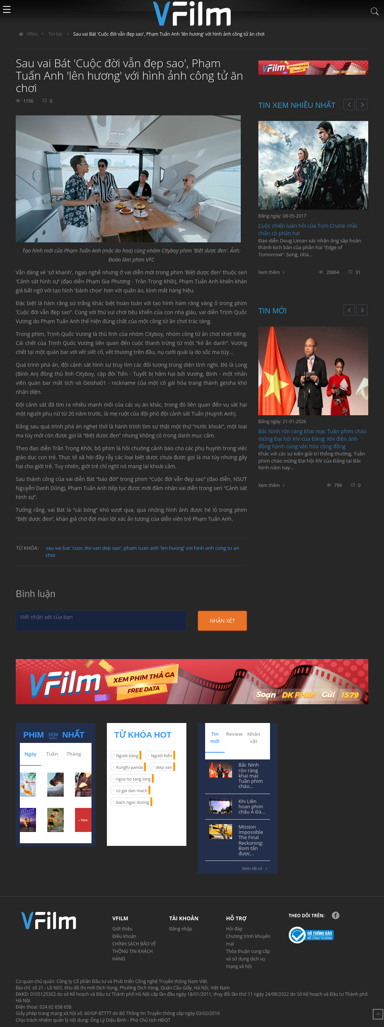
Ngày (30, 753)
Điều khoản (124, 936)
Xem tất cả (256, 868)
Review (234, 734)
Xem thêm (269, 272)
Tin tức (55, 34)
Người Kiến (161, 755)
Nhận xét (222, 620)
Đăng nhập (180, 929)
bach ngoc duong (132, 802)
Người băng (127, 755)
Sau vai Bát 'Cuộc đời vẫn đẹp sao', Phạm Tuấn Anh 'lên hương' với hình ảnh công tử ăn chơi (168, 34)
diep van (164, 767)
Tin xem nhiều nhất (297, 105)
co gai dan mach (131, 790)
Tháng (73, 753)
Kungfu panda (129, 767)
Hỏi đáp (234, 929)
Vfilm (27, 34)
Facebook (335, 915)
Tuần (52, 753)
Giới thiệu (122, 929)
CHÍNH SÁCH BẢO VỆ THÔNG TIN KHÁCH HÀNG (134, 951)
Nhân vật (253, 737)
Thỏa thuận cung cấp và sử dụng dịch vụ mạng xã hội (248, 959)
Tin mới (272, 311)
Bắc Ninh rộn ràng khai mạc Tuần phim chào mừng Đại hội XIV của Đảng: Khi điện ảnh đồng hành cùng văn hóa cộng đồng (312, 439)
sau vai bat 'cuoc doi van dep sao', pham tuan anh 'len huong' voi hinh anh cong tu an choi (142, 551)
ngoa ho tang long (133, 779)
